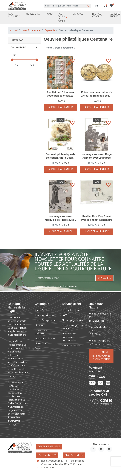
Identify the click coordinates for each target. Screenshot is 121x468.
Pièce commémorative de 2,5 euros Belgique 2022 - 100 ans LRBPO (96, 95)
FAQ (64, 315)
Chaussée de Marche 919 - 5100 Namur (62, 464)
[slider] (12, 59)
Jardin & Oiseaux (44, 310)
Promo (38, 348)
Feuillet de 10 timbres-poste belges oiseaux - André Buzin (60, 95)
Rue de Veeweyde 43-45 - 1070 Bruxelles (62, 461)
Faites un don (47, 455)
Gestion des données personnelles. (69, 337)
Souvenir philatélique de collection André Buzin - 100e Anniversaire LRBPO (60, 157)
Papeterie (49, 30)
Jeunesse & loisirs (45, 315)
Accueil (14, 30)
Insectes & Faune (45, 338)
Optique (39, 325)
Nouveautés (42, 343)
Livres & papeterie (31, 30)
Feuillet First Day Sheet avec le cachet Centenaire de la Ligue (96, 219)
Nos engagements (72, 320)
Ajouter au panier (60, 107)
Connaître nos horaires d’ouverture (101, 356)
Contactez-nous (71, 310)
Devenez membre (49, 447)
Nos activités (74, 455)
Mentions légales (72, 345)
